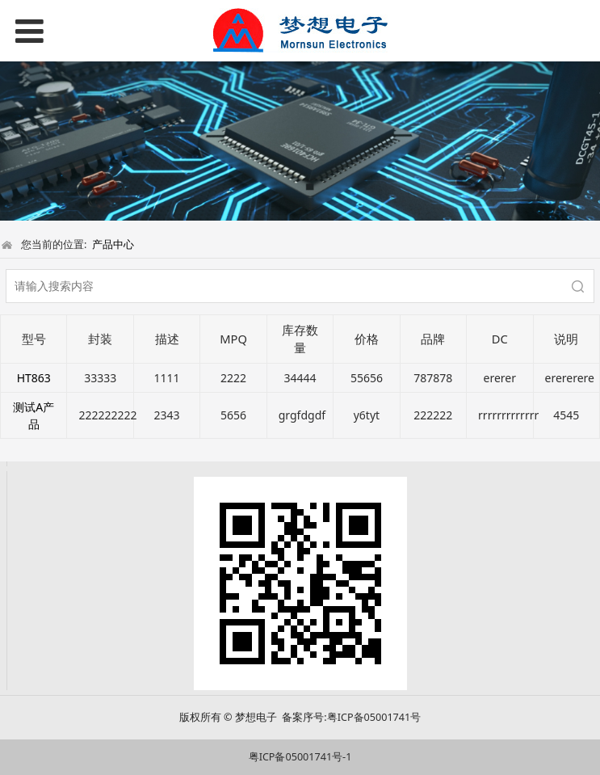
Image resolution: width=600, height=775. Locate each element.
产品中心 (113, 244)
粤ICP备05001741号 (374, 717)
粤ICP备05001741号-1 (300, 757)
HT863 (34, 377)
